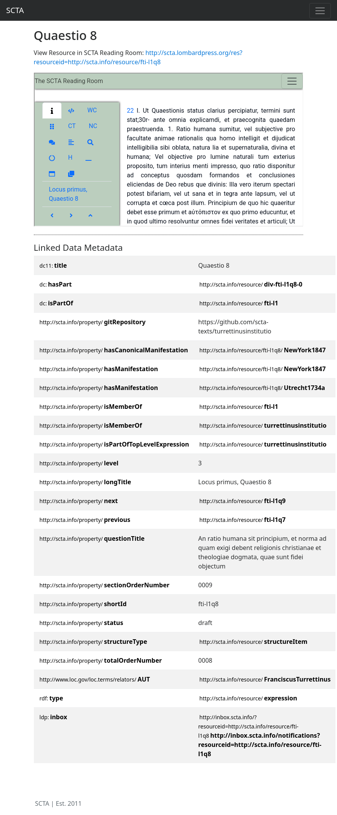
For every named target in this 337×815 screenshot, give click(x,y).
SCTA (15, 10)
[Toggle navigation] (320, 10)
